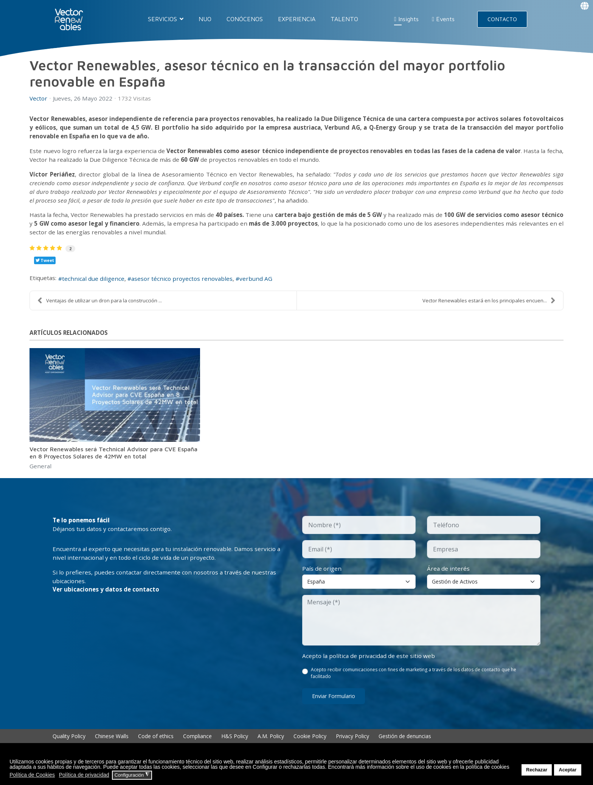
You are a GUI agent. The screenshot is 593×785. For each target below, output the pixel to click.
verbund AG (262, 284)
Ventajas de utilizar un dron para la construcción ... (99, 306)
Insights (406, 18)
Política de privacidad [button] (84, 775)
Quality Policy (69, 743)
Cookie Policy (309, 743)
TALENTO (344, 18)
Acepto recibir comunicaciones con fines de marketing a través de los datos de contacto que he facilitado (414, 680)
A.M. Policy (271, 743)
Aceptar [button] (568, 770)
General (40, 473)
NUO (205, 18)
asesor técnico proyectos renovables (187, 284)
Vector (38, 98)
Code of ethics (156, 743)
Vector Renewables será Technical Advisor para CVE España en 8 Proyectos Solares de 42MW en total (113, 459)
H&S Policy (234, 743)
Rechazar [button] (536, 770)
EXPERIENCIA (296, 18)
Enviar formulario (333, 703)
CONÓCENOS (245, 18)
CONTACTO (502, 19)
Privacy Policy (352, 743)
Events (443, 18)
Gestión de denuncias (405, 743)
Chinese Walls (112, 743)
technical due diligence (95, 284)
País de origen (322, 575)
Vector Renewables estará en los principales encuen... (489, 306)
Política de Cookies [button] (32, 775)
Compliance (197, 743)
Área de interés (448, 575)
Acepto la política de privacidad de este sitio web (370, 663)
